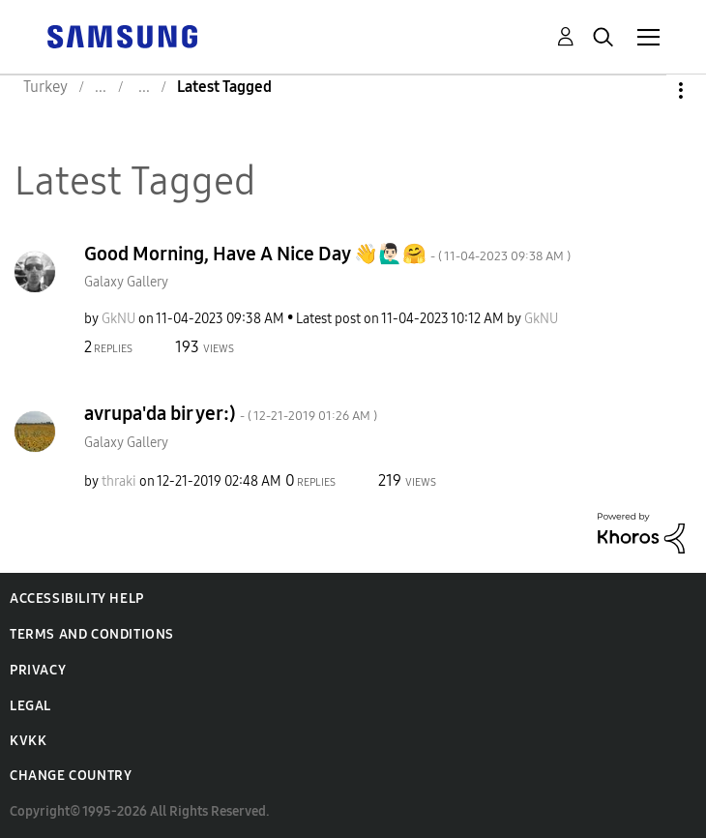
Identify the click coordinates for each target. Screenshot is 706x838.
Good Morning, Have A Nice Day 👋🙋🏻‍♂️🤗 (327, 253)
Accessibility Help (77, 598)
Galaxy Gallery (126, 282)
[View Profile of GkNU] (118, 319)
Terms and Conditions (92, 634)
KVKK (28, 741)
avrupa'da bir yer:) (230, 413)
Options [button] (648, 90)
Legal (30, 706)
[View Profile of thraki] (119, 481)
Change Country (71, 775)
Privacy (38, 670)
